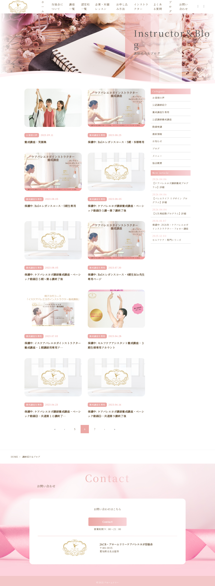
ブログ (156, 148)
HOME (14, 456)
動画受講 (157, 126)
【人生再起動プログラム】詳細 (170, 211)
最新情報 (157, 134)
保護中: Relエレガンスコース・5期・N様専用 (116, 142)
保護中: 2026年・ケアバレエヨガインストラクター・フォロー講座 (170, 224)
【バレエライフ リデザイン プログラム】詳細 (170, 198)
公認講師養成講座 (162, 119)
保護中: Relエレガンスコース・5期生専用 (50, 206)
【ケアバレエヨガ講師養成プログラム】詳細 (170, 183)
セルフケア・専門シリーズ (170, 237)
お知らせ (157, 141)
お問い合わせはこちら (107, 509)
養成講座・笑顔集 (35, 142)
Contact (107, 521)
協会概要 (157, 163)
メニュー (157, 155)
